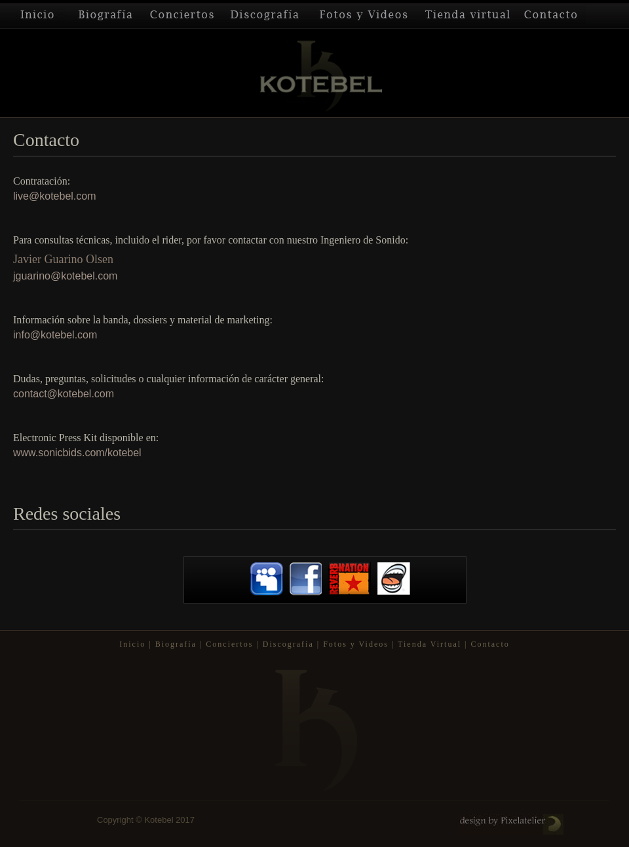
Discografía (265, 14)
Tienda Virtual (468, 14)
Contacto (552, 14)
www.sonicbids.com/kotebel (77, 452)
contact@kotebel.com (63, 393)
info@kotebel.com (55, 334)
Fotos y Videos (363, 14)
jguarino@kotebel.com (65, 275)
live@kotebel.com (54, 196)
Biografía (103, 14)
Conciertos (182, 14)
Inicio (32, 14)
